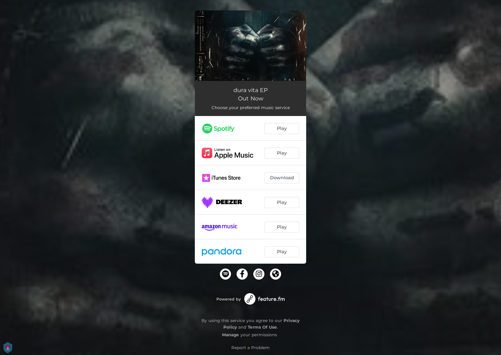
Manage (230, 334)
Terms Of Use (262, 327)
